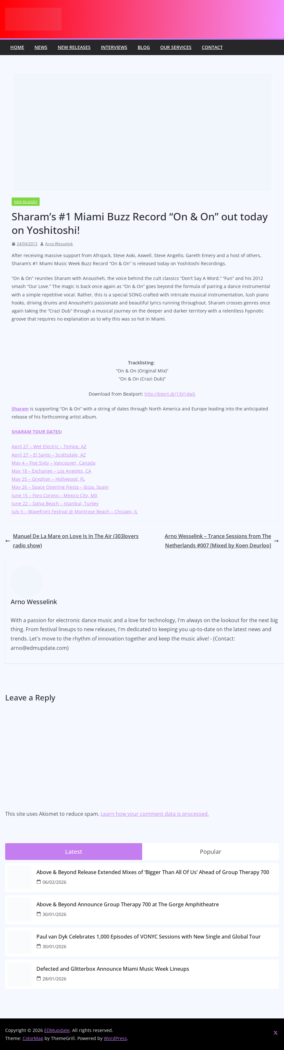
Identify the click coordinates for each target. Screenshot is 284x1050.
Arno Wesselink (59, 243)
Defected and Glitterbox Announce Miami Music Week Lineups (112, 969)
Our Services (175, 47)
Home (17, 47)
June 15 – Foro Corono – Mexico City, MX (54, 495)
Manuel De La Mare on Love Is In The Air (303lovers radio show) (72, 541)
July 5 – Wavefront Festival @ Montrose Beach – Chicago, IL (75, 511)
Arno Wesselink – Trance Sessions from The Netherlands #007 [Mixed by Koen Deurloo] (222, 541)
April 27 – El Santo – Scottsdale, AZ (49, 455)
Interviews (114, 47)
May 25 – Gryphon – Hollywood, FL (48, 479)
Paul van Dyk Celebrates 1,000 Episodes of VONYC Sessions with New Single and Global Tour (148, 937)
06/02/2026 (54, 882)
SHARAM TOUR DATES (36, 432)
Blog (144, 47)
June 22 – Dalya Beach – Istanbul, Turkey (55, 503)
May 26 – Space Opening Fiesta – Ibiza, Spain (60, 487)
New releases (74, 47)
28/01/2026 (54, 979)
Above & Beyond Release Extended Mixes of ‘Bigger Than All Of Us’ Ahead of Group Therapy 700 (152, 872)
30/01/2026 (54, 914)
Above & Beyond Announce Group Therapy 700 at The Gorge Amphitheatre (127, 904)
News (40, 47)
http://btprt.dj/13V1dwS (169, 394)
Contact (212, 47)
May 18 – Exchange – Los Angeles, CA (51, 471)
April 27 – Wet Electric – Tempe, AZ (49, 446)
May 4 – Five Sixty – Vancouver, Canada (53, 463)
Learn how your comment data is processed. (155, 813)
